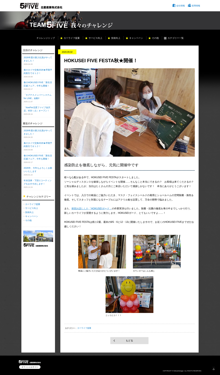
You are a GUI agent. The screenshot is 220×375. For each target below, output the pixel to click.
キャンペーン (136, 38)
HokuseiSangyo (178, 371)
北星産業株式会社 (41, 6)
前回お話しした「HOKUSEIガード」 (92, 208)
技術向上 (115, 38)
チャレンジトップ (46, 38)
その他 (155, 38)
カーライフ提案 (72, 38)
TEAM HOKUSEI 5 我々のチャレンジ (67, 20)
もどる (129, 340)
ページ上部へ (213, 368)
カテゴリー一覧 (176, 38)
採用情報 (196, 5)
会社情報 (180, 5)
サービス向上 (95, 38)
